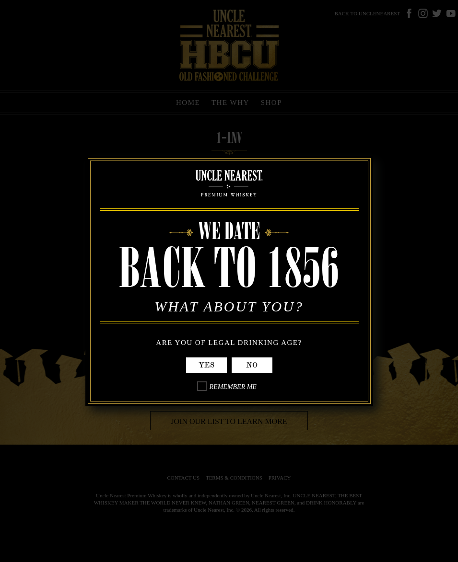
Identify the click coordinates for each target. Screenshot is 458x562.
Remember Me (233, 386)
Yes (206, 365)
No (252, 365)
